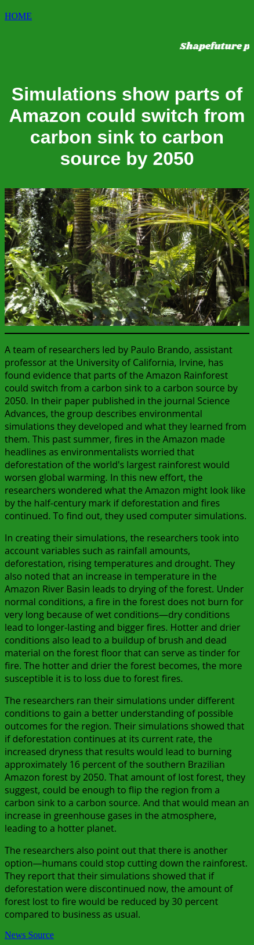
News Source (29, 935)
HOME (18, 16)
